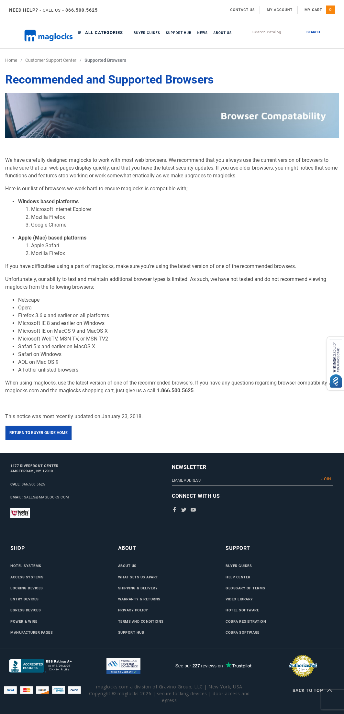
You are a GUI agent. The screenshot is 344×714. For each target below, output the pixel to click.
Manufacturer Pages (31, 632)
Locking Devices (26, 588)
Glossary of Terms (245, 588)
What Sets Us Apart (138, 577)
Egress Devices (25, 610)
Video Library (239, 599)
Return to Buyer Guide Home (38, 432)
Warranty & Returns (139, 599)
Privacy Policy (133, 610)
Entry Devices (24, 599)
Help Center (238, 577)
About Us (222, 33)
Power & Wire (23, 621)
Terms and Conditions (141, 621)
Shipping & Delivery (138, 588)
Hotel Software (242, 610)
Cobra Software (242, 632)
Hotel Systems (25, 565)
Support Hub (178, 33)
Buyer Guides (147, 33)
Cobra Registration (246, 621)
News (202, 33)
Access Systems (26, 577)
